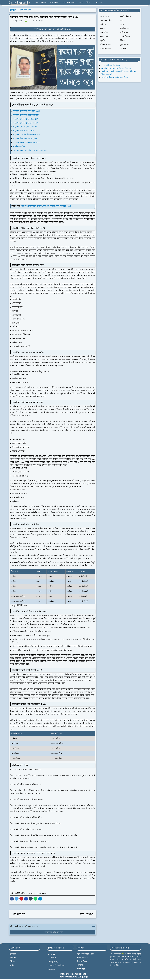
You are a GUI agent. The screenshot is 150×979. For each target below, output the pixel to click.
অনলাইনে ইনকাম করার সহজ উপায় (114, 77)
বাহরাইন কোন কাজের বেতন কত (25, 126)
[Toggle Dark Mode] (135, 3)
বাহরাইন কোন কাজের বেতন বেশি (25, 123)
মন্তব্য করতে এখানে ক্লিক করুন (52, 932)
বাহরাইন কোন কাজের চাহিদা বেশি (25, 119)
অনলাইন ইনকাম (82, 957)
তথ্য (123, 954)
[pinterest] (126, 2)
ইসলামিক (13, 954)
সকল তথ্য (13, 957)
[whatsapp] (118, 2)
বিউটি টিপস (81, 965)
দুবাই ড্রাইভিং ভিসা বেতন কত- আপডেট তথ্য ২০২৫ (52, 29)
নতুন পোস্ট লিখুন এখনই (85, 954)
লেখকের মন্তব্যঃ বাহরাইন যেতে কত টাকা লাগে (30, 150)
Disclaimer (51, 969)
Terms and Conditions (56, 965)
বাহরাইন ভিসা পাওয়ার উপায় (23, 130)
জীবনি (12, 965)
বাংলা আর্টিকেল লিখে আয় (110, 65)
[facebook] (114, 2)
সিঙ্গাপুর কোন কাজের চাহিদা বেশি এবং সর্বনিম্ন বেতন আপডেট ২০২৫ (46, 206)
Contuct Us (52, 957)
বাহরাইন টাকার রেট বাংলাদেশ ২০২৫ (26, 142)
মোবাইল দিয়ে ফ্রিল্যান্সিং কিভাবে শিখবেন (116, 68)
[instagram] (122, 2)
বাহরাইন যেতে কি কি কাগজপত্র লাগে (26, 134)
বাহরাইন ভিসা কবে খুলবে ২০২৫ (25, 138)
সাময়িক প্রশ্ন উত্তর (19, 146)
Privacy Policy (53, 961)
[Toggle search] (139, 3)
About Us (51, 954)
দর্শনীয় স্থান (81, 969)
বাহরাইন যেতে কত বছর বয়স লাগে (26, 115)
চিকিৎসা (12, 961)
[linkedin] (130, 2)
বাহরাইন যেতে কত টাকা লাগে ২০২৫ (26, 111)
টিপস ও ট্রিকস (82, 961)
